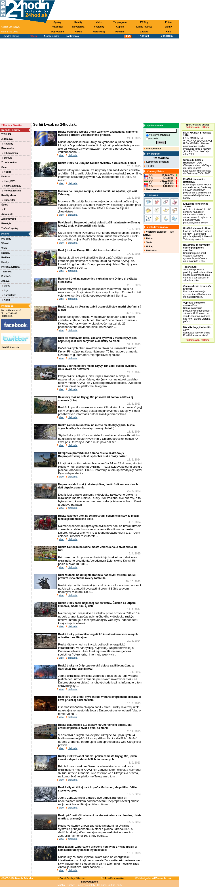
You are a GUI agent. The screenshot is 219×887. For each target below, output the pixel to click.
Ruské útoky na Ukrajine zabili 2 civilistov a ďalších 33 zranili (97, 163)
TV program (120, 22)
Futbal (148, 238)
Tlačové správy (10, 228)
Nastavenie (151, 189)
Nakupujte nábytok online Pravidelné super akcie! (197, 331)
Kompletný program (156, 161)
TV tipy (149, 165)
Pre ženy (6, 238)
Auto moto (7, 214)
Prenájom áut (152, 148)
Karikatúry (9, 295)
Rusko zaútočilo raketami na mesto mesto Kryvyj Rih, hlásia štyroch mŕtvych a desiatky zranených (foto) (96, 427)
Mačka (61, 885)
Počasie (119, 31)
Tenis (148, 242)
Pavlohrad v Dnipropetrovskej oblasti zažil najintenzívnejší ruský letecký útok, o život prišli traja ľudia (99, 224)
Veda (4, 248)
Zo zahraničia (9, 162)
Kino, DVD (8, 181)
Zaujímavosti (8, 218)
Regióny (7, 143)
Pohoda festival (11, 190)
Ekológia (6, 223)
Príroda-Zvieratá (10, 266)
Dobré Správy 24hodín (71, 878)
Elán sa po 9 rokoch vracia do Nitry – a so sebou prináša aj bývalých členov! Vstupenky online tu (197, 233)
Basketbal (150, 250)
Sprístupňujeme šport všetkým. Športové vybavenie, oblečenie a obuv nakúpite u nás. (196, 253)
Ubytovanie (57, 31)
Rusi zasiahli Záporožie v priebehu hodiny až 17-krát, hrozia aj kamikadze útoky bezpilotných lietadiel (97, 848)
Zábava (144, 31)
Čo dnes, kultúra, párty (109, 885)
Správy (57, 22)
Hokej (148, 246)
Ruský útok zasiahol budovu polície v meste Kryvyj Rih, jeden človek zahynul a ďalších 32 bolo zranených (97, 758)
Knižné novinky (11, 186)
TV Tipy (144, 22)
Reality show (8, 195)
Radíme (5, 257)
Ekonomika (7, 148)
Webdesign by (153, 878)
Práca (168, 22)
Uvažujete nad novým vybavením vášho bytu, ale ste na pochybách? (197, 291)
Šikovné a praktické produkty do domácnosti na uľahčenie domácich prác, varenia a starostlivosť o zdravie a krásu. (197, 273)
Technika (6, 271)
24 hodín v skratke (112, 878)
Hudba (6, 171)
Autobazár (57, 26)
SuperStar (8, 200)
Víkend (5, 243)
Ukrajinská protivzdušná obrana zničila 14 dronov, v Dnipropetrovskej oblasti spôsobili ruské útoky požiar (92, 455)
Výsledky (99, 26)
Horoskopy (99, 31)
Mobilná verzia (10, 347)
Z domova (7, 139)
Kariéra (5, 252)
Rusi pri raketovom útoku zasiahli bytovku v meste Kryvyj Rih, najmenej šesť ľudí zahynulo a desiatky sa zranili (97, 339)
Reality (78, 22)
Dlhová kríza (10, 153)
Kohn (6, 299)
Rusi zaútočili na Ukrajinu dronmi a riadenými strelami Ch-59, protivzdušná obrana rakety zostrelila (97, 576)
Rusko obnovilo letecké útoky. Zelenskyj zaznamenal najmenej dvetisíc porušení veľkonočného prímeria (98, 133)
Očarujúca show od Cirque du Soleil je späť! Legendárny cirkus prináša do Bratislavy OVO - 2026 (197, 167)
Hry (5, 290)
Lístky (168, 26)
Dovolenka (78, 26)
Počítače (6, 276)
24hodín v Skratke (11, 125)
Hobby (5, 262)
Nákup (78, 31)
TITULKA (6, 134)
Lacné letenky (144, 26)
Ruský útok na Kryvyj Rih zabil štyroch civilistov (89, 250)
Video (99, 22)
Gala (3, 167)
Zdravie (7, 157)
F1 (4, 209)
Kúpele (120, 26)
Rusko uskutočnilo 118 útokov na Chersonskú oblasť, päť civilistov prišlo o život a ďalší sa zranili (95, 726)
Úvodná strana (10, 36)
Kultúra (5, 176)
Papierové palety (86, 885)
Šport (4, 204)
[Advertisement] (42, 81)
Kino (168, 31)
